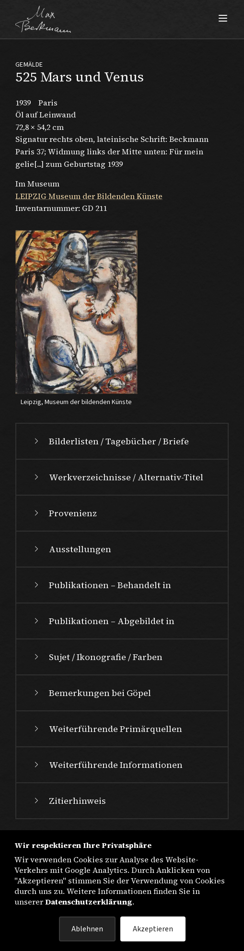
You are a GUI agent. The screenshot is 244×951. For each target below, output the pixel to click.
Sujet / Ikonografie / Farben (97, 657)
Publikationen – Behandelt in (101, 585)
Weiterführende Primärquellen (107, 729)
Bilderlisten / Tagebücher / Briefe (110, 441)
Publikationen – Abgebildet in (103, 621)
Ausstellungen (71, 549)
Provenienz (64, 513)
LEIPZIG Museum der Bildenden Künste (89, 196)
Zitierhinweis (69, 801)
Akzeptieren (153, 929)
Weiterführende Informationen (107, 765)
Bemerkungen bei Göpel (91, 693)
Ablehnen (87, 929)
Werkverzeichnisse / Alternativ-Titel (117, 477)
